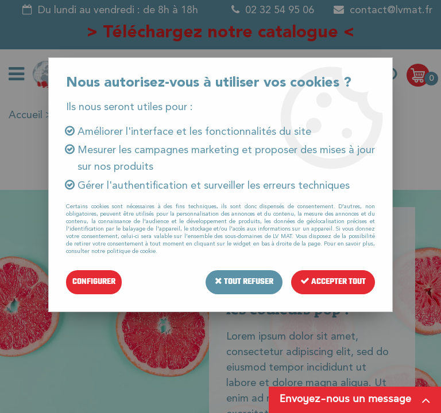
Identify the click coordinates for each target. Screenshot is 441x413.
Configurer (93, 282)
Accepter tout (333, 282)
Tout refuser (244, 282)
